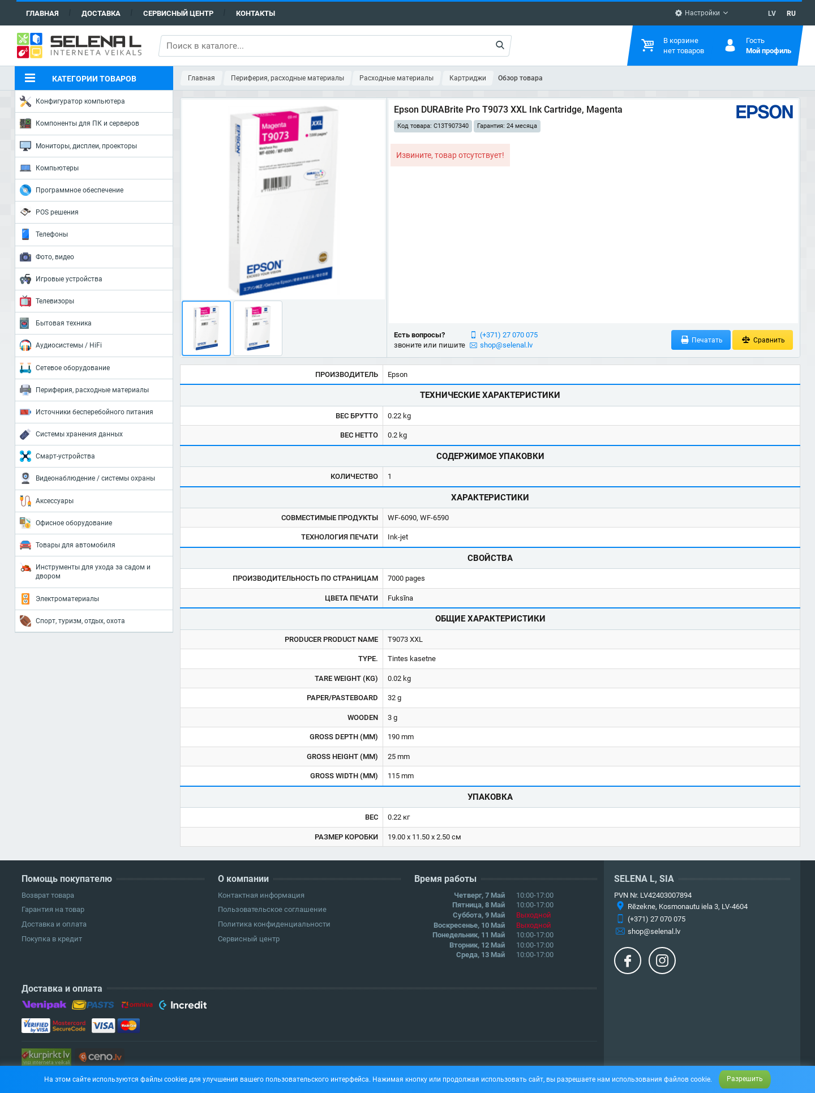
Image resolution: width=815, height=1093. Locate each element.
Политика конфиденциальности (274, 924)
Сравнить (762, 340)
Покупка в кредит (52, 939)
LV (772, 14)
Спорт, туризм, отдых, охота (72, 621)
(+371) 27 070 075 (509, 335)
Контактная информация (261, 895)
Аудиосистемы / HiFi (61, 345)
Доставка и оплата (54, 924)
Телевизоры (47, 301)
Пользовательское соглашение (272, 909)
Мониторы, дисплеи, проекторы (78, 146)
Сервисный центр (178, 13)
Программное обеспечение (71, 190)
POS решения (49, 212)
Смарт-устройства (57, 456)
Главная (42, 13)
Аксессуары (47, 501)
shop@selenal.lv (506, 345)
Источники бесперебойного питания (86, 412)
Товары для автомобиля (67, 545)
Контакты (255, 13)
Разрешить (745, 1079)
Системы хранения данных (71, 434)
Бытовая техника (56, 323)
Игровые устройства (61, 279)
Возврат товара (48, 895)
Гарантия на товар (53, 909)
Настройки (697, 13)
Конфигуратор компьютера (72, 101)
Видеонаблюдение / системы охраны (87, 478)
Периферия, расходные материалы (84, 390)
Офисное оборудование (66, 523)
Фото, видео (47, 257)
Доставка (101, 13)
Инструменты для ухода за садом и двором (85, 570)
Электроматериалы (59, 599)
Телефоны (44, 234)
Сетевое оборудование (65, 368)
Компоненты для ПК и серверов (79, 123)
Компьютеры (49, 168)
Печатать (701, 340)
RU (791, 14)
